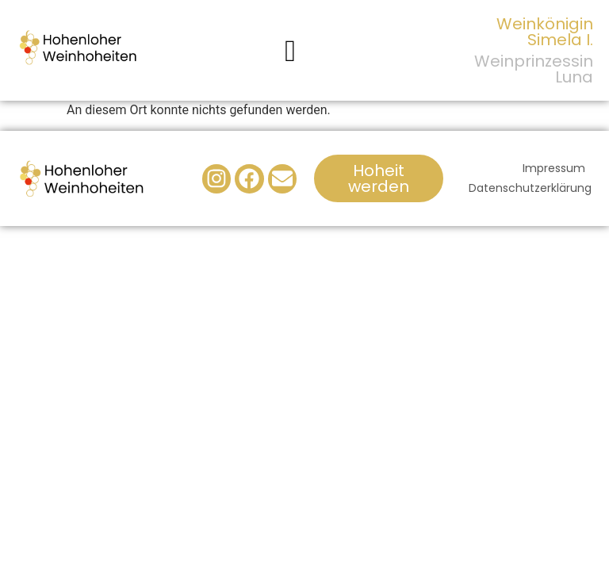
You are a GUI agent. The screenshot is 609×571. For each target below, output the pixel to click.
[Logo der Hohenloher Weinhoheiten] (78, 47)
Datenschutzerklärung (530, 188)
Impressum (554, 168)
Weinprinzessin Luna (533, 69)
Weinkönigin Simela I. (544, 32)
